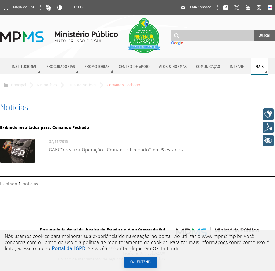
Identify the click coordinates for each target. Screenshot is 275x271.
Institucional (24, 67)
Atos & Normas (173, 67)
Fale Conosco (195, 8)
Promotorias (96, 67)
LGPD (78, 7)
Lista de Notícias (82, 85)
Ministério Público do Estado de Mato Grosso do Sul (59, 33)
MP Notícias (47, 85)
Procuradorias (60, 67)
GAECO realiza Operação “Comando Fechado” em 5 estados (116, 150)
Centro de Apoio (134, 67)
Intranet (238, 67)
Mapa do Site (18, 8)
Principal (15, 85)
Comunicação (208, 67)
